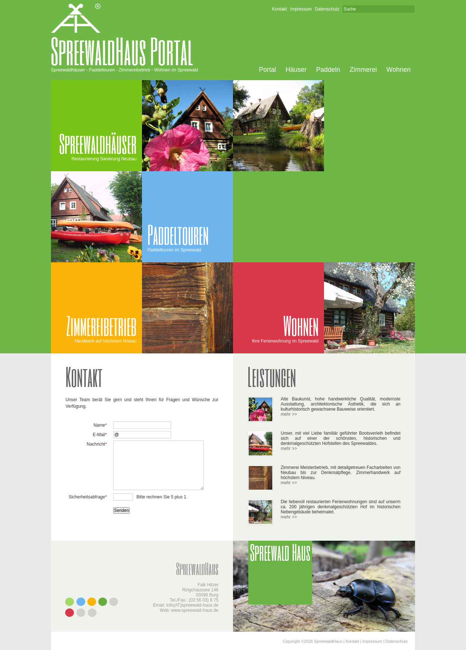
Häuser (296, 69)
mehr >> (289, 414)
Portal (267, 69)
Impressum (301, 9)
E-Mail (100, 434)
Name (100, 425)
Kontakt (279, 9)
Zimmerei (363, 69)
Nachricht (97, 444)
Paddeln (328, 69)
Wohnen (398, 69)
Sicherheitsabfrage (88, 497)
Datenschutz (327, 9)
